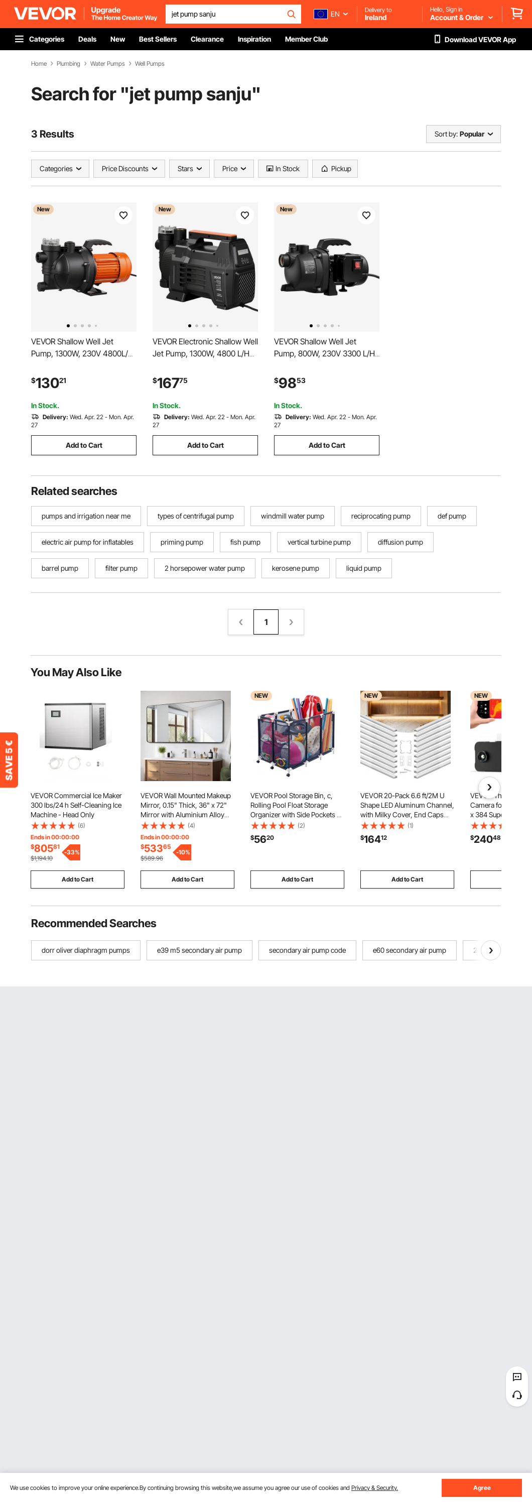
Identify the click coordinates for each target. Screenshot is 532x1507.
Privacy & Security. (374, 1487)
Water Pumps (107, 63)
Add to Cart (84, 445)
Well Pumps (150, 63)
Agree (482, 1487)
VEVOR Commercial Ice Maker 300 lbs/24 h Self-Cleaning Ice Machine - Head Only (76, 805)
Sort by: (446, 134)
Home (39, 63)
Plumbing (68, 63)
